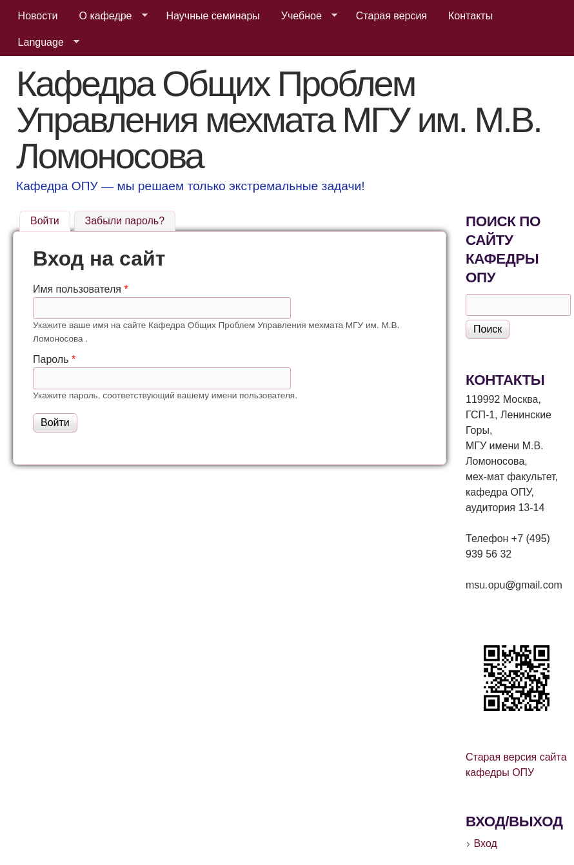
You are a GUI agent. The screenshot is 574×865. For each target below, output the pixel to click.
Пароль (54, 359)
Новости (38, 15)
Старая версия (391, 15)
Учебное (304, 16)
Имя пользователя (80, 289)
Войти (50, 219)
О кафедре (108, 16)
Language (43, 42)
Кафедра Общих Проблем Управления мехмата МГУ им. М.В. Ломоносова (278, 119)
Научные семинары (213, 15)
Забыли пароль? (125, 220)
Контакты (470, 15)
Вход (485, 843)
